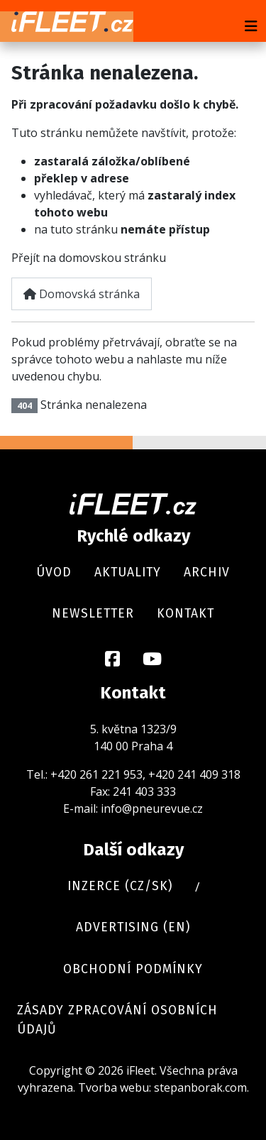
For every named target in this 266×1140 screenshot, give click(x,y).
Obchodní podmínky (133, 969)
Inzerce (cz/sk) (119, 886)
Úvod (54, 572)
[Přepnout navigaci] (251, 26)
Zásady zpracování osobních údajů (117, 1019)
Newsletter (93, 613)
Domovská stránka (81, 294)
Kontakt (185, 613)
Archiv (207, 572)
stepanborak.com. (201, 1087)
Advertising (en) (133, 927)
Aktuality (127, 572)
